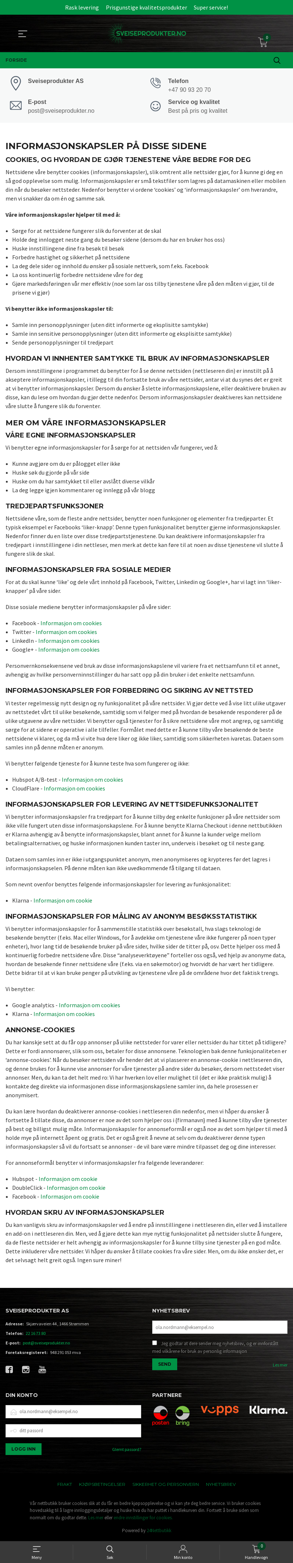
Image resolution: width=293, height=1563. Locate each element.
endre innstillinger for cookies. (143, 1518)
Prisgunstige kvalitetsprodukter (146, 7)
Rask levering (82, 7)
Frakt (64, 1485)
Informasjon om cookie (62, 901)
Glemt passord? (126, 1450)
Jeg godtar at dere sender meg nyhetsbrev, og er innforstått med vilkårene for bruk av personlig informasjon (215, 1349)
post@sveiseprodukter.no (46, 1344)
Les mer (280, 1366)
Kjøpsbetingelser (102, 1485)
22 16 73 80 (36, 1334)
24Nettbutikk (159, 1531)
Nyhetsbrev (221, 1485)
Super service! (211, 7)
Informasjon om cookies (71, 624)
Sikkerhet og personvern (165, 1485)
